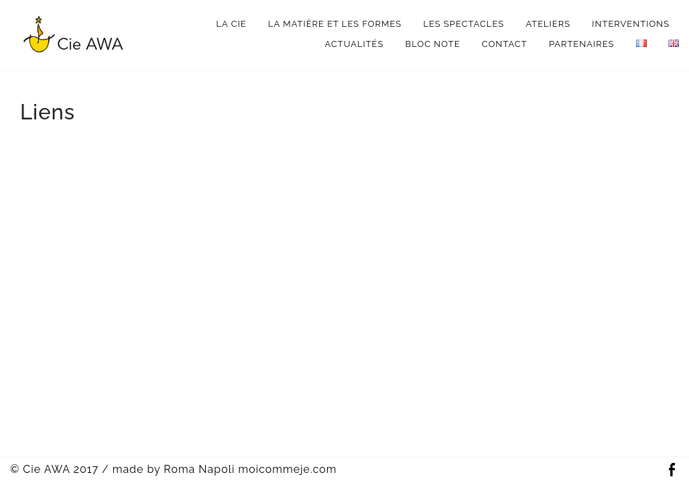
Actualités (354, 44)
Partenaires (582, 44)
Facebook (671, 470)
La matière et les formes (334, 24)
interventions (631, 24)
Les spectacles (463, 24)
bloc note (432, 44)
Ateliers (547, 24)
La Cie (231, 24)
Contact (504, 44)
